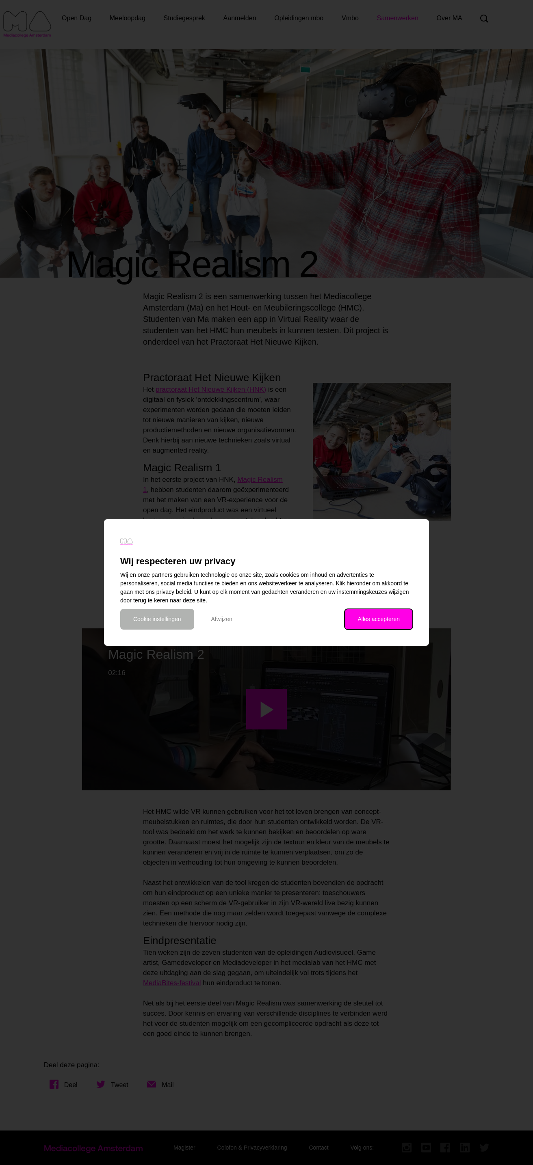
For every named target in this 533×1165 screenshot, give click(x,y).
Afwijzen (221, 619)
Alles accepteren (379, 619)
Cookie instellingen (157, 619)
